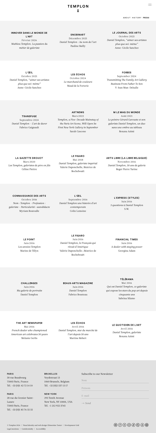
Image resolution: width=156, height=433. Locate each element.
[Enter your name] (115, 380)
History (137, 18)
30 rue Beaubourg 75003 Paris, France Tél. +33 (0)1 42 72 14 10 (20, 380)
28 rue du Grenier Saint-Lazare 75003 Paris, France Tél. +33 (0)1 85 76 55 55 (20, 402)
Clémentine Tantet (54, 425)
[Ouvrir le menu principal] (149, 4)
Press (146, 18)
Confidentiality (27, 429)
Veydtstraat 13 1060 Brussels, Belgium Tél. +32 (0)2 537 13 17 (56, 380)
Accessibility (41, 429)
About (127, 18)
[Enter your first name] (115, 388)
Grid (77, 425)
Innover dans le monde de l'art (29, 36)
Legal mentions (13, 429)
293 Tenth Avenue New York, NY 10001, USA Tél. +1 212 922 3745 (58, 400)
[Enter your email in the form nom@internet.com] (115, 396)
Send (86, 403)
